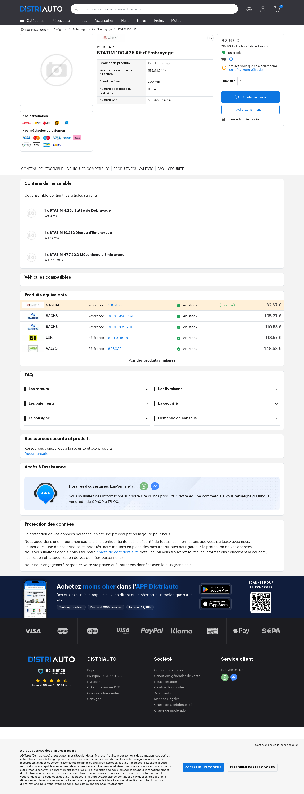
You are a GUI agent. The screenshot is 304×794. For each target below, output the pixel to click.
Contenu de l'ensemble (42, 168)
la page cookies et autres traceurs (101, 783)
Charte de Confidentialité (173, 704)
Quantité (228, 81)
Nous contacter (165, 681)
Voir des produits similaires (152, 360)
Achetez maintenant (250, 109)
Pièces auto (61, 20)
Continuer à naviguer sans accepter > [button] (277, 744)
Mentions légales (166, 698)
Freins (159, 20)
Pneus (82, 20)
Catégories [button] (35, 20)
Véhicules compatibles (88, 168)
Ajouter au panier (250, 97)
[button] (249, 9)
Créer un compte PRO (103, 687)
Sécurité (176, 168)
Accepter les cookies (203, 767)
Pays (90, 670)
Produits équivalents (133, 168)
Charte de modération (171, 710)
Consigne (94, 698)
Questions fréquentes (103, 693)
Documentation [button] (37, 453)
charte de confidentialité (118, 551)
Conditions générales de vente (177, 675)
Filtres (142, 20)
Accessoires (104, 20)
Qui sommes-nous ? (168, 670)
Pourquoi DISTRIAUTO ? (105, 675)
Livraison (93, 681)
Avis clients (162, 693)
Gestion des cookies (169, 687)
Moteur (177, 20)
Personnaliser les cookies (252, 767)
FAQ (160, 168)
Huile (125, 20)
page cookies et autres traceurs (65, 776)
